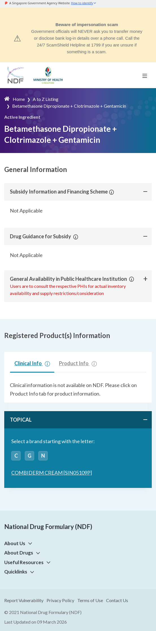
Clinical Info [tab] (32, 363)
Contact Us (117, 600)
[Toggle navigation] (145, 75)
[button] (111, 191)
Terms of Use (90, 600)
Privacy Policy (60, 600)
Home (19, 99)
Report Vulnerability (23, 600)
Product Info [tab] (78, 363)
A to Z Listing (45, 99)
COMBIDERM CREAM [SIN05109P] (51, 472)
